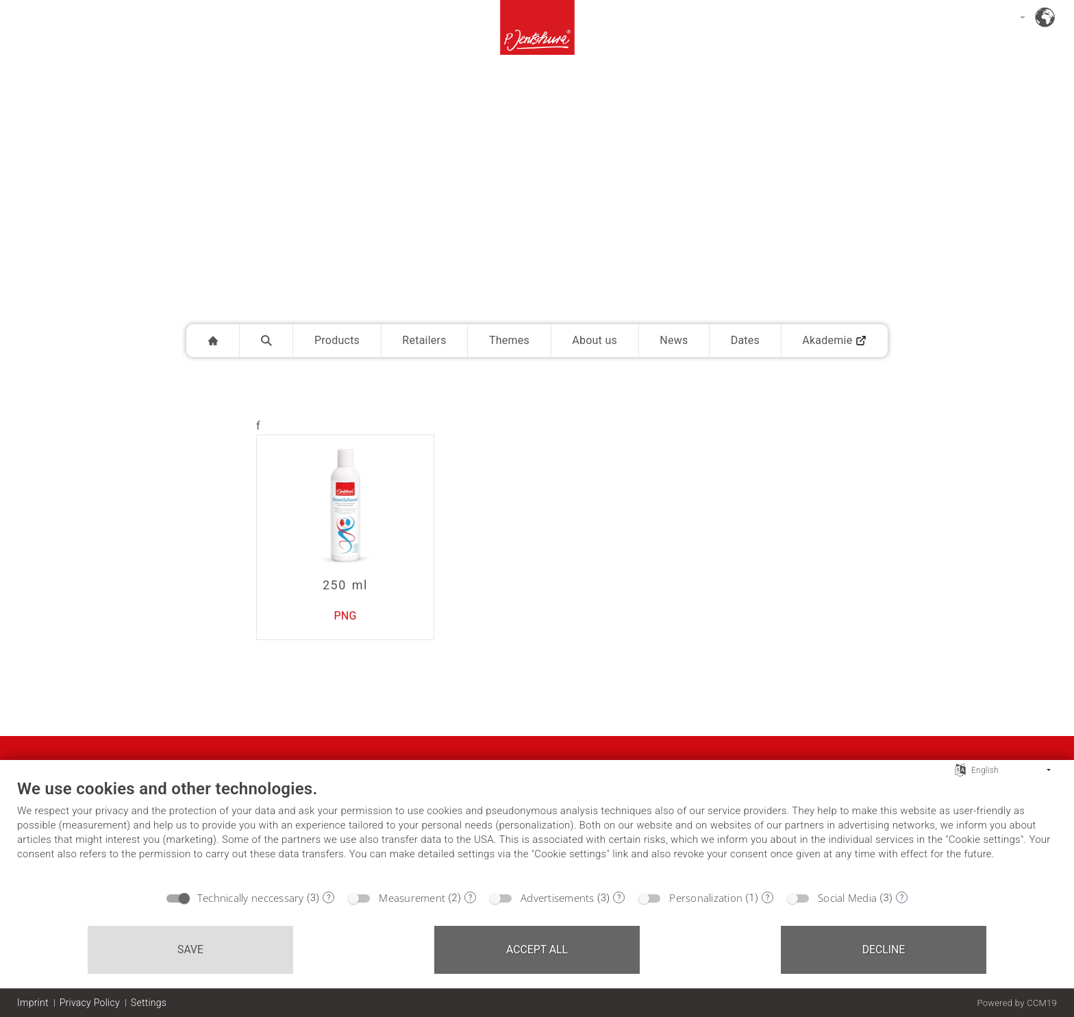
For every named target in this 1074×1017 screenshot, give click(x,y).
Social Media (847, 898)
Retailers (424, 340)
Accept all (537, 949)
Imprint (33, 1002)
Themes (509, 340)
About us (594, 340)
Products (337, 340)
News (674, 340)
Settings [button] (148, 1002)
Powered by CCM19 (1017, 1003)
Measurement (412, 898)
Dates (745, 340)
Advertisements (558, 898)
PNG (345, 615)
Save (190, 949)
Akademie (834, 340)
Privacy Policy (90, 1002)
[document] (537, 831)
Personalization (705, 898)
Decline (884, 949)
